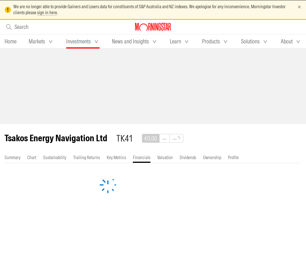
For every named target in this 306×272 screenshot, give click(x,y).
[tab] (10, 41)
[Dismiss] (299, 7)
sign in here (47, 12)
